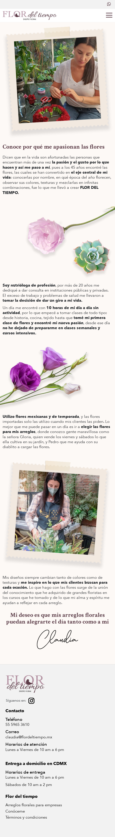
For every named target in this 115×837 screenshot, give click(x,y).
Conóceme (15, 811)
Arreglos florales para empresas (33, 805)
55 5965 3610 (17, 724)
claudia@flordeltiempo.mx (28, 737)
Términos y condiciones (26, 817)
